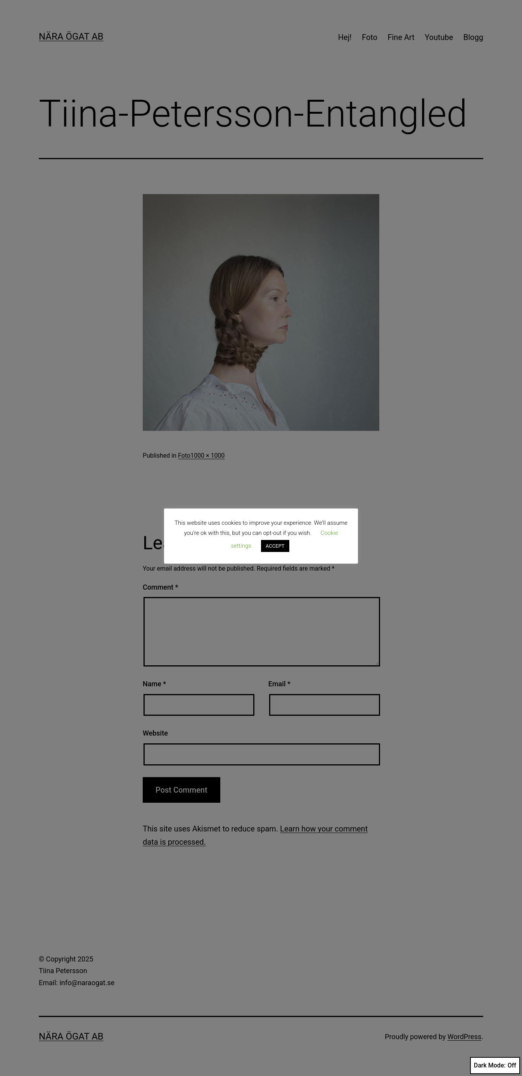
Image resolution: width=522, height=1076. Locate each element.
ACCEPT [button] (275, 546)
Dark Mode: (495, 1065)
